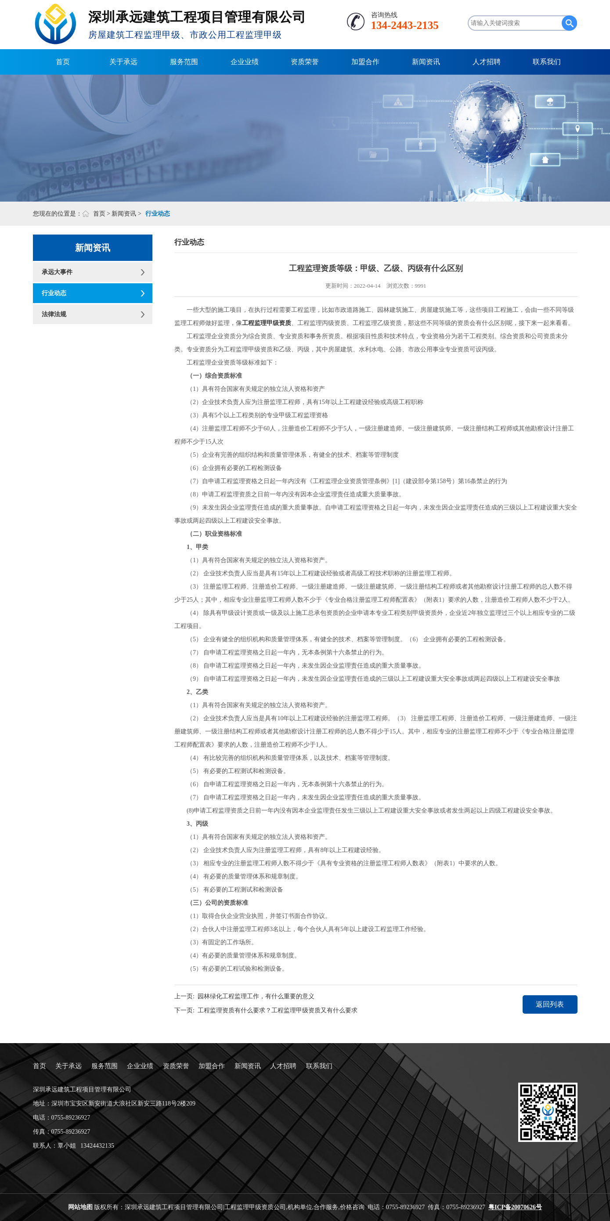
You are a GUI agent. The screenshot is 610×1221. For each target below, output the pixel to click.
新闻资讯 (426, 61)
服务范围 (184, 61)
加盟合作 (365, 61)
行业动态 (54, 293)
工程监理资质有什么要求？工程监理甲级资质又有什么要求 (277, 1010)
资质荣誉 (305, 61)
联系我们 (547, 61)
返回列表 (550, 1004)
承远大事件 (57, 272)
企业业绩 (245, 61)
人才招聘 (487, 61)
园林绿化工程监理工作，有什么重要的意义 (256, 996)
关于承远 (123, 61)
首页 (63, 61)
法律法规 (54, 314)
